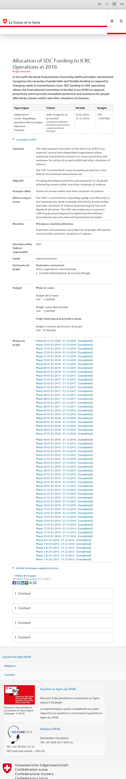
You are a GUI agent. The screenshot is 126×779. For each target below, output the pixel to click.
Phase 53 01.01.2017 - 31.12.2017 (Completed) (64, 365)
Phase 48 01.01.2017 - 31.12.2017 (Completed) (64, 384)
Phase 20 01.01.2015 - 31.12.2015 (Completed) (64, 487)
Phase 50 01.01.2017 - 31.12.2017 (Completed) (64, 376)
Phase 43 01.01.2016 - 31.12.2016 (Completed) (64, 396)
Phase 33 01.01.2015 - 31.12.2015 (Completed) (64, 436)
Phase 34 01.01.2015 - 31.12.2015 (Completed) (64, 432)
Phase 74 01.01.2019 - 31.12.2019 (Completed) (64, 330)
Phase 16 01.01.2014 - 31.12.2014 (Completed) (64, 498)
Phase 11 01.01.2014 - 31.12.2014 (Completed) (64, 517)
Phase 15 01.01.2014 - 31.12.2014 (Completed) (64, 502)
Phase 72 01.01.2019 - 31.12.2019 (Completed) (64, 338)
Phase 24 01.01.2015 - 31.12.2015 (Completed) (64, 471)
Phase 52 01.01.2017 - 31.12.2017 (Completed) (64, 368)
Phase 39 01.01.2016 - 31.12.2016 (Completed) (64, 411)
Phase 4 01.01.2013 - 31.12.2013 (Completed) (63, 533)
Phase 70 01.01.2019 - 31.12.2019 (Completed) (64, 345)
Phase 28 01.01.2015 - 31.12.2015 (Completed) (64, 456)
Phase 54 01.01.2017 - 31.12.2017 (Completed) (64, 361)
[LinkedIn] (23, 568)
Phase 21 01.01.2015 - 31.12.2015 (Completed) (64, 483)
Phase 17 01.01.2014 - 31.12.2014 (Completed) (64, 494)
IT (107, 4)
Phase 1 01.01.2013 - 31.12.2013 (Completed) (63, 545)
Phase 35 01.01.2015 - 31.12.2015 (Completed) (64, 429)
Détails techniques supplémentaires (36, 553)
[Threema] (27, 568)
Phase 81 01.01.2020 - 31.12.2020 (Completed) (64, 326)
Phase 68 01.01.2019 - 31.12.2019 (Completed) (64, 353)
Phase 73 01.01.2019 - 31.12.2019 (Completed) (64, 334)
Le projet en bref (26, 125)
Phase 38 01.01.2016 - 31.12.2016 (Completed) (64, 415)
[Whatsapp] (31, 568)
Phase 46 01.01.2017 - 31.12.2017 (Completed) (64, 392)
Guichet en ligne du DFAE (58, 674)
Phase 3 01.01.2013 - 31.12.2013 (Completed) (63, 537)
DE (99, 4)
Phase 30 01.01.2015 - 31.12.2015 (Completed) (64, 448)
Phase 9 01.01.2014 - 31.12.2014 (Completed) (63, 525)
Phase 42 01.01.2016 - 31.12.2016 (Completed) (64, 399)
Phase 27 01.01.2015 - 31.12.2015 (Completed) (64, 460)
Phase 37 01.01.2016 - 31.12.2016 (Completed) (64, 419)
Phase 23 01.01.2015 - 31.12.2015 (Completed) (64, 475)
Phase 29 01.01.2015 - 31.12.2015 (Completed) (64, 452)
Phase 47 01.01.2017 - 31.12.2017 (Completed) (64, 388)
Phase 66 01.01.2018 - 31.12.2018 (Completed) (64, 357)
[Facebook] (15, 568)
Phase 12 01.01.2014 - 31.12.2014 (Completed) (64, 514)
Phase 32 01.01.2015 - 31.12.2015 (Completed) (64, 440)
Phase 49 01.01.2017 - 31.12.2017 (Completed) (64, 380)
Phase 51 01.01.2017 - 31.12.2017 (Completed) (64, 372)
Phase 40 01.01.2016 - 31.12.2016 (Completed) (64, 407)
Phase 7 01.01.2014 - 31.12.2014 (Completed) (63, 529)
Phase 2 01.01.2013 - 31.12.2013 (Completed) (63, 541)
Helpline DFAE (50, 714)
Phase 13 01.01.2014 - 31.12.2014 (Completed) (64, 510)
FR (114, 4)
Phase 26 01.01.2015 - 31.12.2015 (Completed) (64, 463)
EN (122, 4)
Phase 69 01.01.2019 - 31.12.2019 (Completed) (64, 349)
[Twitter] (19, 568)
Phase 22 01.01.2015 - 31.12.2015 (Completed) (64, 479)
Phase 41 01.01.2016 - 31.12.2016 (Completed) (64, 403)
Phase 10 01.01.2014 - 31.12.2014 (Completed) (64, 521)
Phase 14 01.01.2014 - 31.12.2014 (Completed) (64, 506)
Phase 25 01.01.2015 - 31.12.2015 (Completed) (64, 467)
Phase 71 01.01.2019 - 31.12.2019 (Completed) (64, 341)
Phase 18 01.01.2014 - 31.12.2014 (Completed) (64, 490)
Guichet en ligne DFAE (16, 642)
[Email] (34, 568)
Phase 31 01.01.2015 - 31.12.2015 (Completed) (64, 444)
